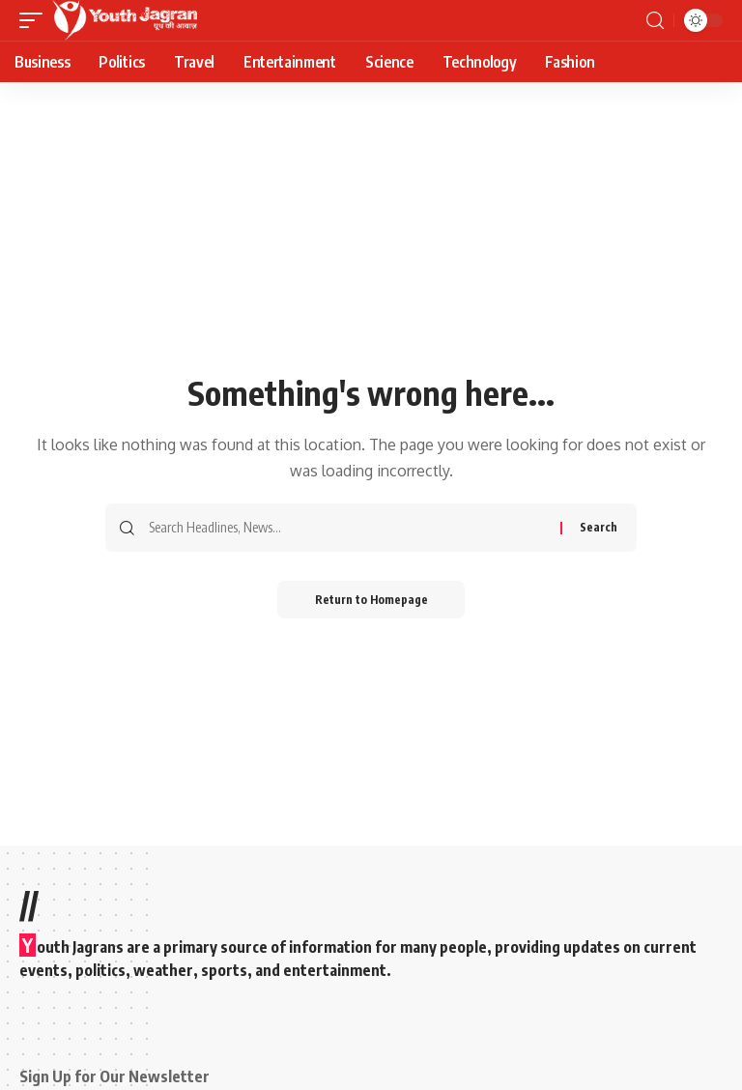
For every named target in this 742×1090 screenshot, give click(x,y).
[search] (655, 21)
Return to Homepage (371, 599)
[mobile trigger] (35, 20)
